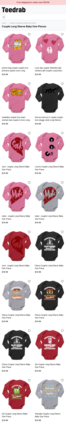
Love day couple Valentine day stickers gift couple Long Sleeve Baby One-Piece (49, 71)
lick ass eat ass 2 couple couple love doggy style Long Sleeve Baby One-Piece (49, 120)
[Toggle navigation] (3, 17)
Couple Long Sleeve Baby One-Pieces (23, 23)
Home (4, 23)
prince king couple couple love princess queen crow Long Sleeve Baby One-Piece (15, 71)
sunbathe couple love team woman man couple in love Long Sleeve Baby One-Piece (16, 120)
